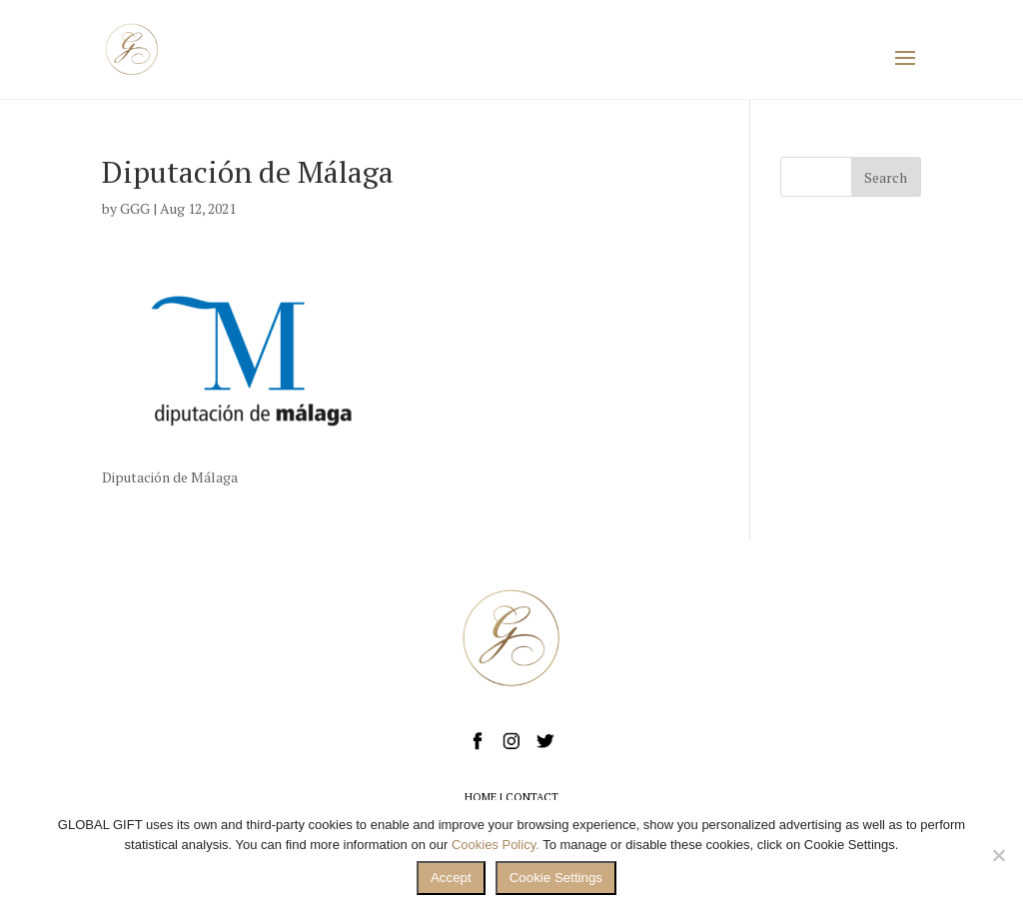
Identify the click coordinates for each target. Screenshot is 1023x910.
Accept (451, 877)
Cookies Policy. (495, 844)
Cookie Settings (556, 877)
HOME (481, 797)
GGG (135, 208)
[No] (998, 855)
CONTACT (532, 797)
